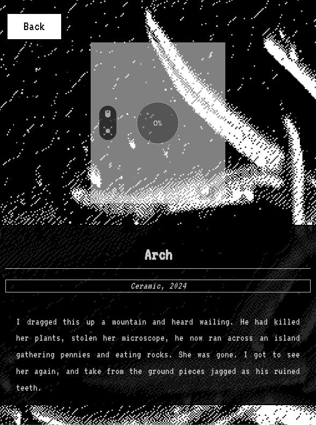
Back (34, 26)
